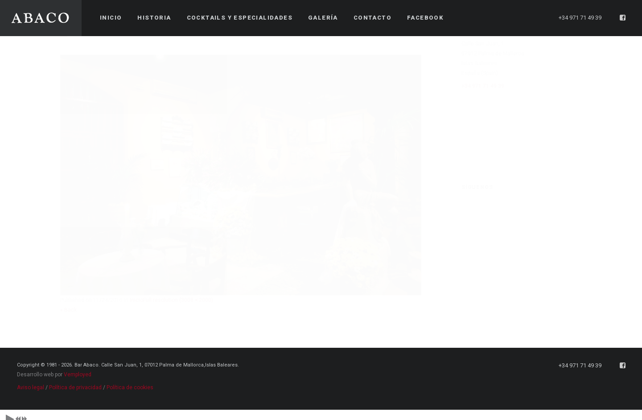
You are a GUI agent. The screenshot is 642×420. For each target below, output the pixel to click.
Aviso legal (30, 382)
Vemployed (77, 369)
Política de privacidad (75, 382)
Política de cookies (130, 382)
